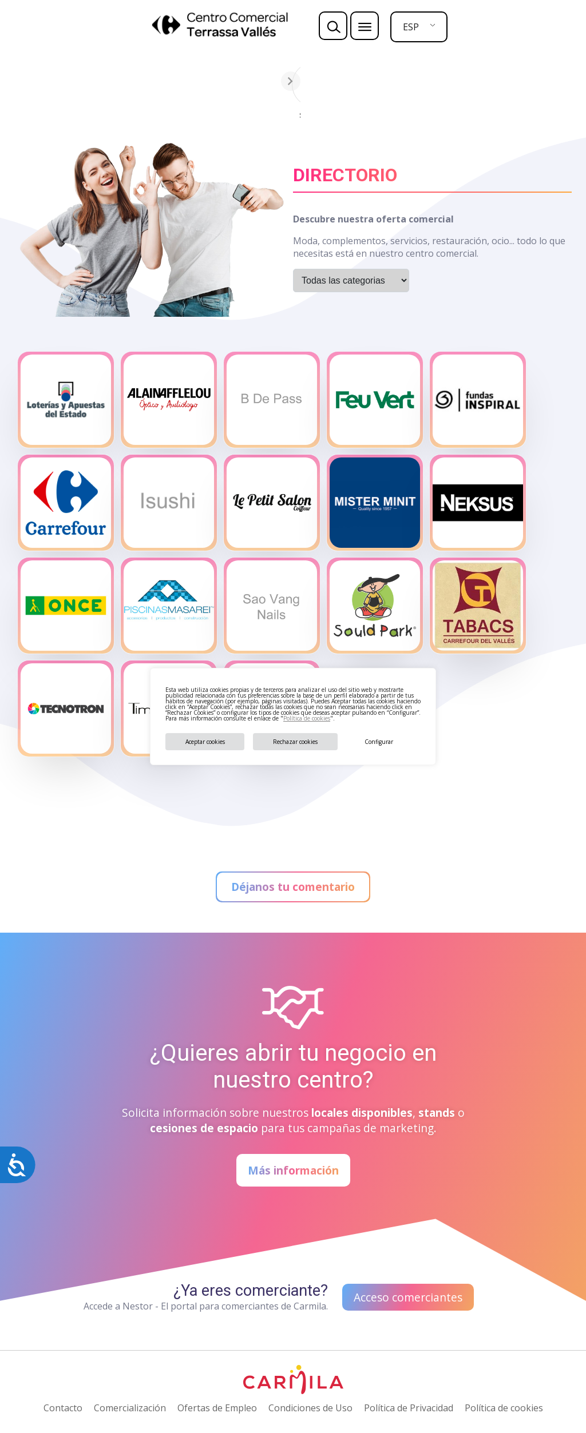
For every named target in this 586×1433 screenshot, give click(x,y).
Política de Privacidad (408, 1408)
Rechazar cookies (295, 742)
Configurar (379, 742)
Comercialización (130, 1408)
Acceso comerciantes (408, 1297)
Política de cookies (306, 718)
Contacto (62, 1408)
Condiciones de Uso (310, 1408)
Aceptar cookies (205, 742)
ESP (411, 27)
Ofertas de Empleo (217, 1408)
